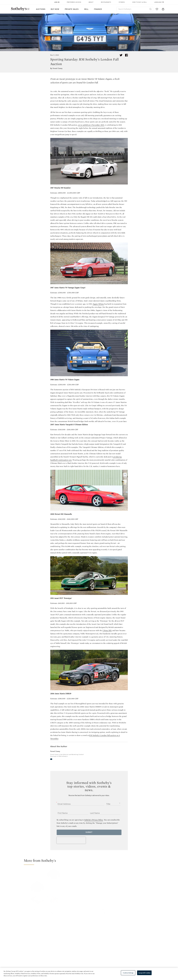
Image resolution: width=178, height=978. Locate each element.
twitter (58, 940)
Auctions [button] (40, 9)
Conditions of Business (114, 963)
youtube (121, 940)
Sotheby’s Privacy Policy (93, 820)
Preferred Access (74, 2)
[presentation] (71, 840)
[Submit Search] (150, 9)
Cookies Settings (128, 973)
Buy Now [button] (55, 9)
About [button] (91, 2)
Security (107, 954)
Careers (81, 967)
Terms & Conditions (112, 958)
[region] (89, 973)
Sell (86, 9)
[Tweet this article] (121, 55)
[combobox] (134, 9)
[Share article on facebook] (126, 55)
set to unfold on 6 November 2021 (91, 125)
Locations (57, 958)
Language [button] (158, 2)
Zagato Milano (98, 304)
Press (80, 954)
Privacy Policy (84, 958)
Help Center (58, 954)
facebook (79, 940)
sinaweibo (143, 940)
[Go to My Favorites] (157, 9)
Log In (56, 2)
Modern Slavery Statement (115, 967)
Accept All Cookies (144, 973)
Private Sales (72, 9)
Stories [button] (122, 2)
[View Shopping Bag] (163, 9)
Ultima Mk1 (107, 630)
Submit (89, 832)
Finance (98, 9)
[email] (51, 759)
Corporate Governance (88, 963)
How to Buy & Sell (139, 2)
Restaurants (106, 2)
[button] (90, 861)
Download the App (60, 963)
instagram (99, 940)
